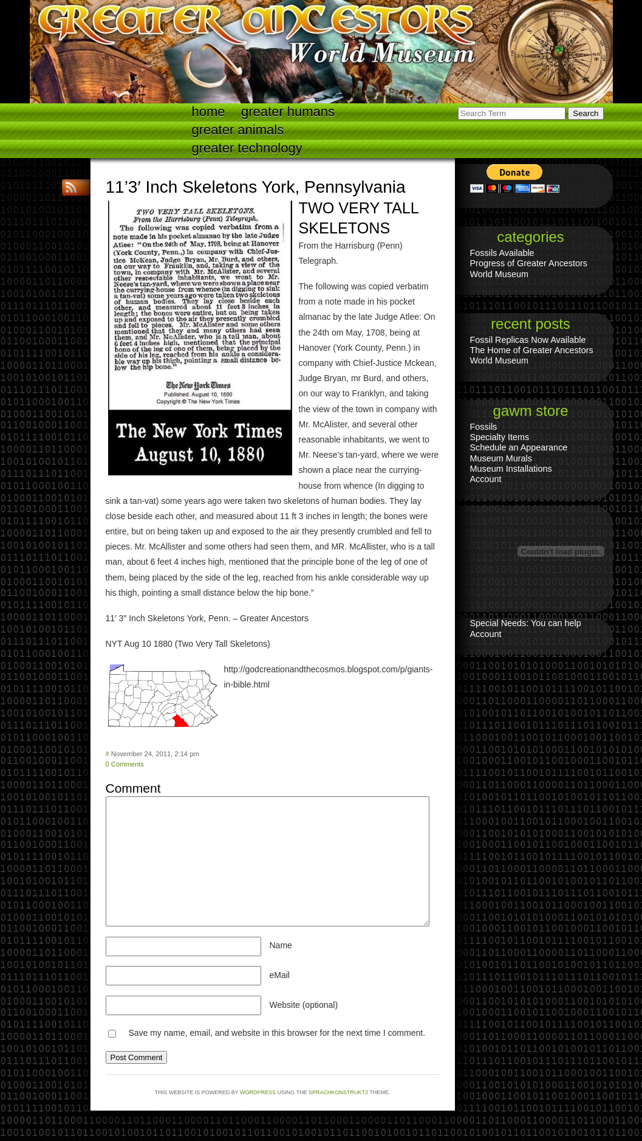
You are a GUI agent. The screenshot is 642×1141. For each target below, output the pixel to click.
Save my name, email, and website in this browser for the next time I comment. (276, 1033)
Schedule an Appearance (519, 447)
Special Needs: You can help (525, 623)
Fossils (483, 427)
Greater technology (247, 148)
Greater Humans (288, 111)
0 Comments (125, 764)
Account (486, 479)
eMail (280, 975)
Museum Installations (511, 469)
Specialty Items (500, 437)
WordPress (258, 1092)
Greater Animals (238, 129)
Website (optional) (304, 1005)
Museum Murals (501, 458)
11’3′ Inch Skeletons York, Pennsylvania (256, 187)
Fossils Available (502, 253)
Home (208, 111)
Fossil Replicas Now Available (528, 340)
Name (281, 945)
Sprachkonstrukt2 (338, 1092)
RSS (72, 187)
